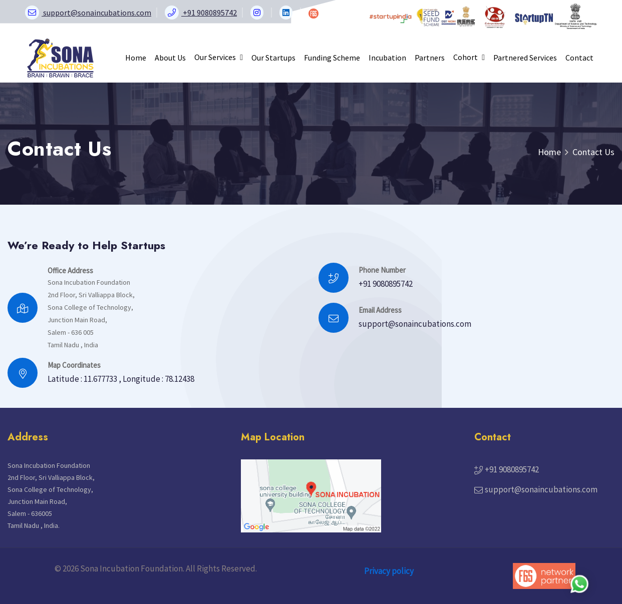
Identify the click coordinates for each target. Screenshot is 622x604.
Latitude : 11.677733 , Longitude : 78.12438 (121, 378)
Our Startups (273, 58)
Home (135, 58)
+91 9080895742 (386, 283)
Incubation (387, 58)
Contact (579, 58)
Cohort (469, 57)
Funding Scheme (332, 58)
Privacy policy (389, 570)
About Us (170, 58)
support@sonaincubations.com (415, 323)
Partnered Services (525, 58)
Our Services (218, 57)
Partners (430, 58)
